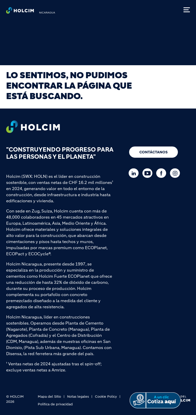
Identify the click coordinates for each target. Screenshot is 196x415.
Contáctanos (153, 152)
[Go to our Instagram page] (176, 173)
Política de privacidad (55, 404)
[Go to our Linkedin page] (135, 173)
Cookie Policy (106, 396)
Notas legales (78, 396)
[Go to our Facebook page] (162, 173)
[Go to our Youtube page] (148, 173)
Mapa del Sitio (49, 396)
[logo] (20, 12)
